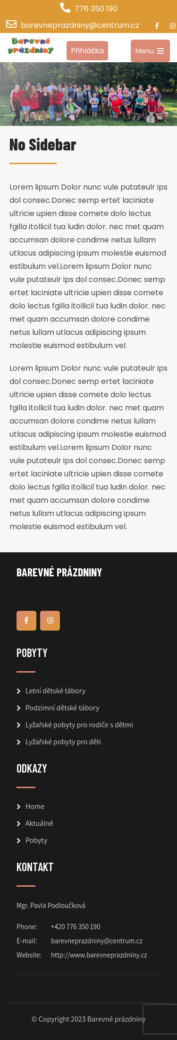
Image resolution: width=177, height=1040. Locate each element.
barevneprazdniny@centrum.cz (80, 25)
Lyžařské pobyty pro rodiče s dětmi (79, 725)
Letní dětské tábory (55, 691)
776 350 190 (96, 8)
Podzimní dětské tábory (62, 708)
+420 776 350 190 (75, 926)
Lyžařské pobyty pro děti (63, 742)
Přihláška (87, 50)
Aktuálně (39, 823)
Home (34, 806)
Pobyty (36, 840)
